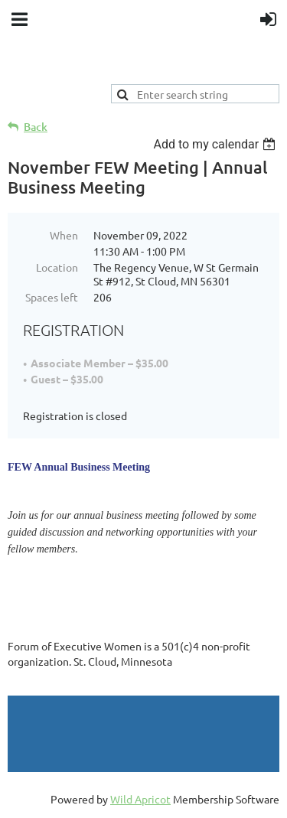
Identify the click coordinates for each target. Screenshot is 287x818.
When (64, 235)
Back (35, 126)
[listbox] (216, 144)
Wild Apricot (140, 799)
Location (57, 267)
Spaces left (51, 297)
